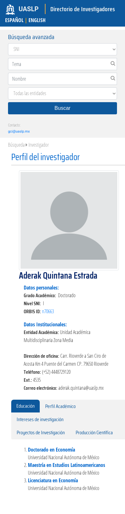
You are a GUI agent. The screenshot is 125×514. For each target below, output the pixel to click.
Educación (25, 406)
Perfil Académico (60, 406)
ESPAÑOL (14, 20)
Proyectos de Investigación (41, 432)
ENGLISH (37, 20)
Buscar (62, 108)
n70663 (48, 311)
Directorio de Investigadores (82, 9)
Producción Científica (94, 432)
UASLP (28, 9)
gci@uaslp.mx (19, 131)
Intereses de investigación (40, 419)
